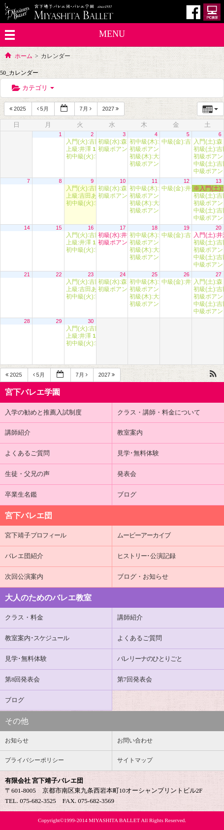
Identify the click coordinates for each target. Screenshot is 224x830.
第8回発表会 (22, 679)
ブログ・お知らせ (142, 576)
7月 (86, 109)
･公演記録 (146, 556)
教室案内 (130, 432)
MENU (112, 34)
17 (123, 228)
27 (219, 274)
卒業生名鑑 (21, 494)
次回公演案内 (24, 576)
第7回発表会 (135, 679)
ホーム (23, 56)
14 (27, 228)
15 (59, 228)
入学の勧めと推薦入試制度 (43, 412)
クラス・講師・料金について (158, 412)
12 (187, 181)
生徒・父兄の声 (27, 473)
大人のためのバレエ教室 (48, 597)
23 (91, 274)
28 (27, 321)
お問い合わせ (135, 740)
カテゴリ (33, 87)
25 (155, 274)
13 (219, 181)
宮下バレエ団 (28, 515)
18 (155, 228)
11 (155, 181)
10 (123, 181)
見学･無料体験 (138, 453)
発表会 (126, 473)
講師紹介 (18, 432)
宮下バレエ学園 (32, 392)
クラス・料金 (24, 617)
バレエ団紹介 (24, 556)
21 (27, 274)
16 (91, 228)
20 (219, 228)
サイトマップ (135, 760)
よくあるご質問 (27, 453)
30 (91, 321)
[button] (213, 374)
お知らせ (17, 740)
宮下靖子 (35, 535)
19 (187, 228)
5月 (43, 109)
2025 (18, 109)
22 (59, 274)
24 (123, 274)
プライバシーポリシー (34, 760)
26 (187, 274)
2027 (111, 109)
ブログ (126, 494)
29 (59, 321)
